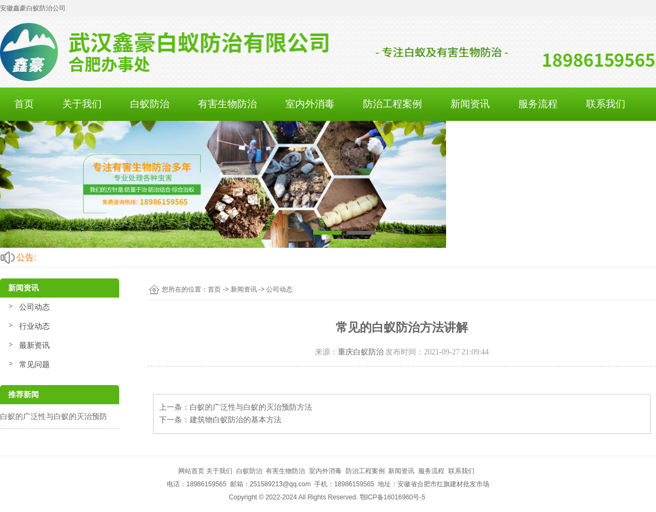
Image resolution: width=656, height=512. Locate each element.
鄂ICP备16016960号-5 (392, 497)
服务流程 (538, 103)
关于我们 (82, 103)
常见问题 (34, 364)
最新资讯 (34, 345)
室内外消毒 (310, 103)
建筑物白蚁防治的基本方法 (236, 419)
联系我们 (605, 103)
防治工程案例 (392, 103)
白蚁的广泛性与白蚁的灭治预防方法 (251, 407)
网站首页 (191, 471)
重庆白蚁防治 (361, 352)
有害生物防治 (227, 103)
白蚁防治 (149, 103)
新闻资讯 (470, 103)
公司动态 (34, 306)
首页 (24, 103)
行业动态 (34, 326)
